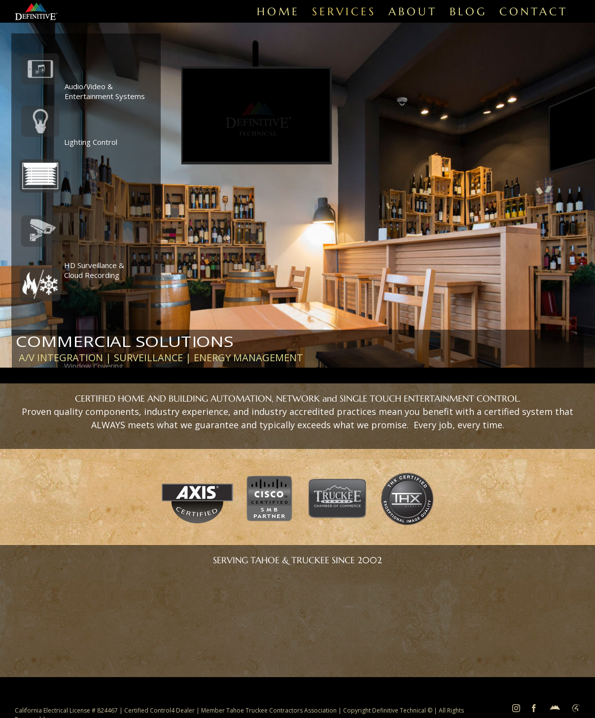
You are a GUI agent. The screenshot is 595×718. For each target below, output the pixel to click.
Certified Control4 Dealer (159, 710)
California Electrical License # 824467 (66, 710)
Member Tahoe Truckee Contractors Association (269, 710)
